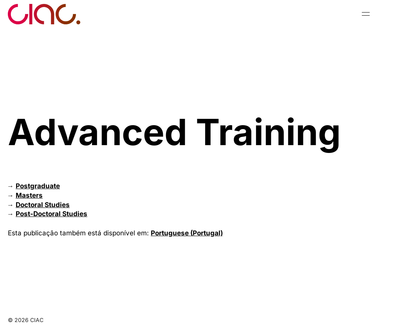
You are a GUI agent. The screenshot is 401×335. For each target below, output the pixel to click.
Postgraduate (38, 186)
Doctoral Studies (43, 205)
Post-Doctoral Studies (51, 214)
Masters (29, 195)
